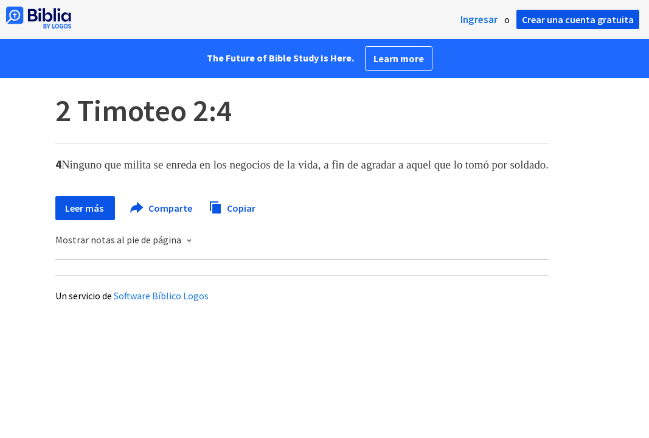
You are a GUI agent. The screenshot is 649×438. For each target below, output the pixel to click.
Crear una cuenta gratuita (578, 19)
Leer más (85, 208)
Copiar (232, 206)
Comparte (162, 208)
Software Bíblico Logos (161, 296)
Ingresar (479, 19)
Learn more (398, 58)
